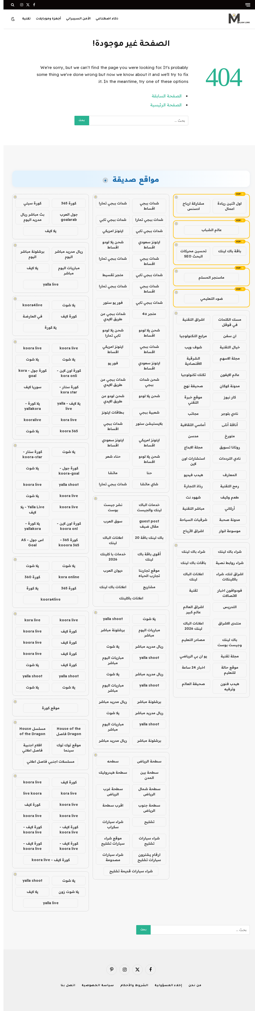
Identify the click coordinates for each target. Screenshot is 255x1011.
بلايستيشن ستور (145, 423)
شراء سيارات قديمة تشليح (127, 871)
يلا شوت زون (65, 891)
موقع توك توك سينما (65, 748)
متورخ (226, 436)
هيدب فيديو (189, 475)
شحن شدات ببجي (146, 382)
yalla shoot (109, 619)
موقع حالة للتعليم (226, 670)
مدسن (190, 436)
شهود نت (189, 497)
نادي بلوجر (226, 413)
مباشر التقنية (190, 508)
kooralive (29, 420)
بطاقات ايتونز (109, 412)
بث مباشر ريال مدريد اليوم (29, 217)
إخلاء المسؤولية (165, 985)
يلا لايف (47, 231)
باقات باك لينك (189, 563)
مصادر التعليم (189, 639)
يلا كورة (47, 327)
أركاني (226, 508)
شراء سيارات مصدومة (109, 857)
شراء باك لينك (226, 551)
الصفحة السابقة (163, 95)
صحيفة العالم (189, 684)
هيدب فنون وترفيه (226, 686)
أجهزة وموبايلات (45, 19)
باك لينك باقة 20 (145, 537)
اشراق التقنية (190, 319)
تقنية (23, 19)
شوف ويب (189, 347)
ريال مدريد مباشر (146, 646)
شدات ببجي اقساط (145, 206)
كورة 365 (65, 203)
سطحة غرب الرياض (109, 791)
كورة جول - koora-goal (65, 471)
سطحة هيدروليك (109, 772)
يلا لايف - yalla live (65, 406)
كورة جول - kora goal (29, 373)
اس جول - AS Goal (29, 542)
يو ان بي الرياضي (189, 656)
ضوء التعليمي (208, 298)
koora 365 (65, 431)
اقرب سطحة (109, 805)
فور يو (109, 363)
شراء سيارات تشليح (145, 841)
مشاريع (145, 587)
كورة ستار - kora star (65, 389)
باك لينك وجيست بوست (226, 642)
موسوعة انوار (226, 531)
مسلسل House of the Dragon (29, 731)
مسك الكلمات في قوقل (226, 322)
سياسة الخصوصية (94, 985)
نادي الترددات (226, 458)
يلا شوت (145, 619)
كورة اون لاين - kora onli (65, 373)
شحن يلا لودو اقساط (109, 245)
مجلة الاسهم (226, 358)
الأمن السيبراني (75, 19)
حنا (145, 473)
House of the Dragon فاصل (65, 731)
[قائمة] (244, 4)
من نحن (191, 985)
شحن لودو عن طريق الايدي (109, 398)
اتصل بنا (64, 985)
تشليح (146, 822)
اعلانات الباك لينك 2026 (190, 626)
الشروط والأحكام (131, 985)
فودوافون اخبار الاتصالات (226, 593)
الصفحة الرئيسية (162, 104)
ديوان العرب (109, 570)
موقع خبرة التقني (190, 400)
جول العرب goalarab (65, 217)
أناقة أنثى (226, 425)
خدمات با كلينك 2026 (109, 557)
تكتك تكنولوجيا (190, 375)
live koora (29, 793)
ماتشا (109, 473)
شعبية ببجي (146, 412)
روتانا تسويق (226, 447)
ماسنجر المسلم (208, 277)
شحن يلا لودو (145, 396)
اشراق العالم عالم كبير (190, 609)
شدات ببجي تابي (109, 219)
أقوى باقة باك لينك (145, 557)
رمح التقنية (226, 486)
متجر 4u (146, 314)
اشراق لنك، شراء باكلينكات (226, 576)
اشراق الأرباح (189, 531)
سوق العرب (109, 521)
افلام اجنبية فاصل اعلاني (29, 748)
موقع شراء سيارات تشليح (109, 841)
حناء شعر (109, 456)
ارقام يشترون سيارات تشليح (145, 857)
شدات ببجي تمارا (109, 203)
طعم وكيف (226, 497)
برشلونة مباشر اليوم (29, 254)
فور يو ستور (109, 302)
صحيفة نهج (189, 386)
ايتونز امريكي (109, 231)
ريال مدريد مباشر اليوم (65, 254)
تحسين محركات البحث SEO (190, 253)
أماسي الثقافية (190, 425)
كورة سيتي (29, 203)
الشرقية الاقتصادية (189, 361)
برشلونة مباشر (109, 630)
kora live (65, 420)
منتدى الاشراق (226, 623)
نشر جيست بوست (109, 507)
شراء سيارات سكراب (109, 824)
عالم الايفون (226, 375)
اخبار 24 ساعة (189, 667)
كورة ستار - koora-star (29, 454)
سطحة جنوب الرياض (146, 808)
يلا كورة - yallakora (29, 406)
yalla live (47, 284)
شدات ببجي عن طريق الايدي (109, 316)
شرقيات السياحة (190, 519)
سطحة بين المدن (146, 775)
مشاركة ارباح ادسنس (190, 206)
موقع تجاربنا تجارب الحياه (145, 573)
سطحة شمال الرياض (146, 791)
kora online (65, 577)
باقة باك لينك (226, 251)
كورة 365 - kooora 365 (65, 542)
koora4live (29, 305)
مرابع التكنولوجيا (189, 336)
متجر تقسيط (109, 275)
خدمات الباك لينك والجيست (145, 507)
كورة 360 (29, 577)
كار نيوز (226, 397)
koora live (65, 348)
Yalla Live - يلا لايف (29, 509)
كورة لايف (65, 316)
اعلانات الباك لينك (190, 576)
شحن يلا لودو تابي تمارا (109, 333)
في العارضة (29, 316)
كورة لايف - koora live (65, 829)
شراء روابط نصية (226, 563)
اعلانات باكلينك (128, 598)
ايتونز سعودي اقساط (146, 245)
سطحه (109, 761)
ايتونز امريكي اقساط (109, 349)
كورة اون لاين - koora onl (65, 526)
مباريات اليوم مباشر (146, 632)
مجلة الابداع (190, 447)
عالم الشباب (208, 230)
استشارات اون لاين (189, 461)
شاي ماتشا (146, 484)
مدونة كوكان (226, 386)
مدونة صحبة (226, 519)
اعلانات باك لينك (109, 587)
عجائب (189, 413)
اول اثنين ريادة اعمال (226, 206)
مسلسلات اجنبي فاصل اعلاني (47, 761)
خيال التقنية (226, 347)
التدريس (226, 607)
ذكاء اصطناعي (103, 19)
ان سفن (226, 336)
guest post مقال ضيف (146, 524)
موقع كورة (47, 708)
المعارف (226, 475)
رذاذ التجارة (189, 486)
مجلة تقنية (226, 656)
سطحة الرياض (145, 761)
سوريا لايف (29, 387)
